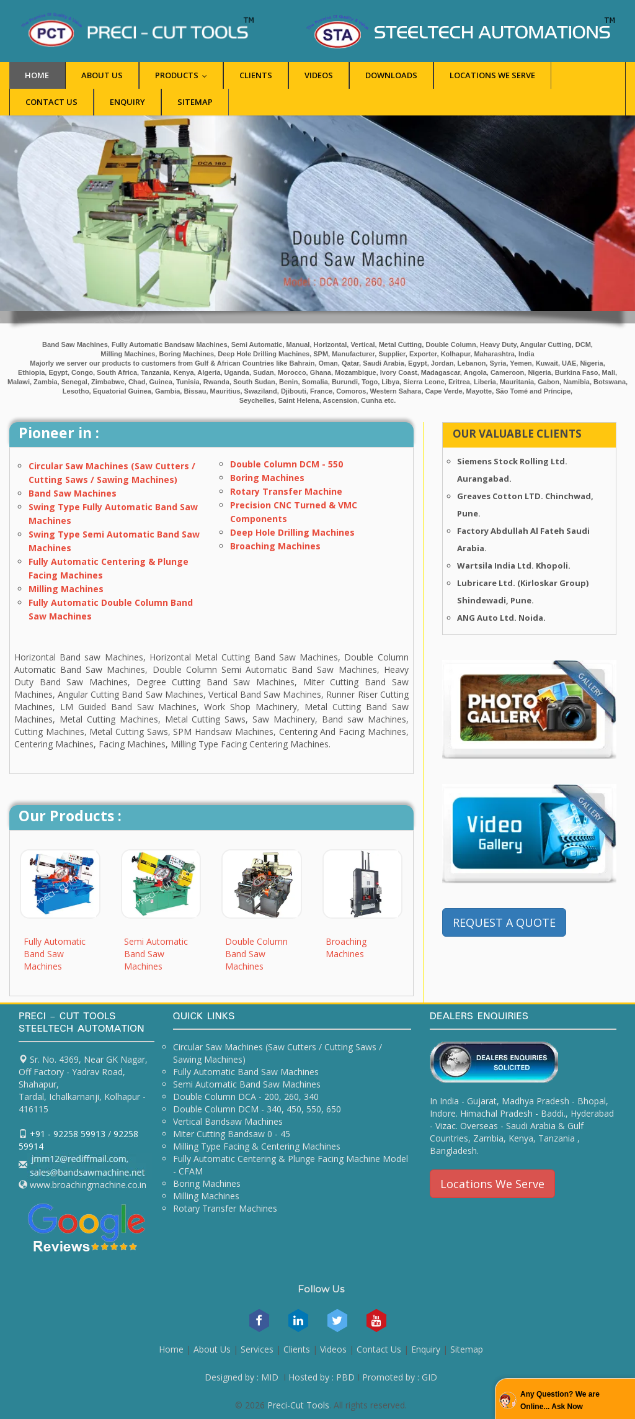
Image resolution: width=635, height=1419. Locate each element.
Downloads (391, 75)
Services (257, 1349)
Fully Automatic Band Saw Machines (55, 953)
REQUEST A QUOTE (504, 922)
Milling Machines (66, 589)
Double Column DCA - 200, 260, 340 (246, 1096)
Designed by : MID (241, 1377)
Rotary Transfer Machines (225, 1208)
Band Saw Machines (73, 493)
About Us (102, 75)
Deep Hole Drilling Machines (292, 532)
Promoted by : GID (399, 1377)
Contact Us (51, 101)
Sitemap (195, 101)
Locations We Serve (492, 1183)
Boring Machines (267, 478)
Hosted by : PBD (321, 1377)
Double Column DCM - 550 (286, 464)
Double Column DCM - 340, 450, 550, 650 (257, 1109)
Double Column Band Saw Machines (256, 953)
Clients (255, 75)
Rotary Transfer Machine (286, 491)
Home (37, 75)
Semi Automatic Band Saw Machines (156, 953)
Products (184, 75)
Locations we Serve (492, 75)
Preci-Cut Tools (298, 1405)
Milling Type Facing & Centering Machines (256, 1146)
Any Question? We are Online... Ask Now (560, 1400)
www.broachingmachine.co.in (86, 1185)
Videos (318, 75)
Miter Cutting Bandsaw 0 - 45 (231, 1134)
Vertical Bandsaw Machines (228, 1121)
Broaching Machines (275, 546)
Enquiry (127, 101)
